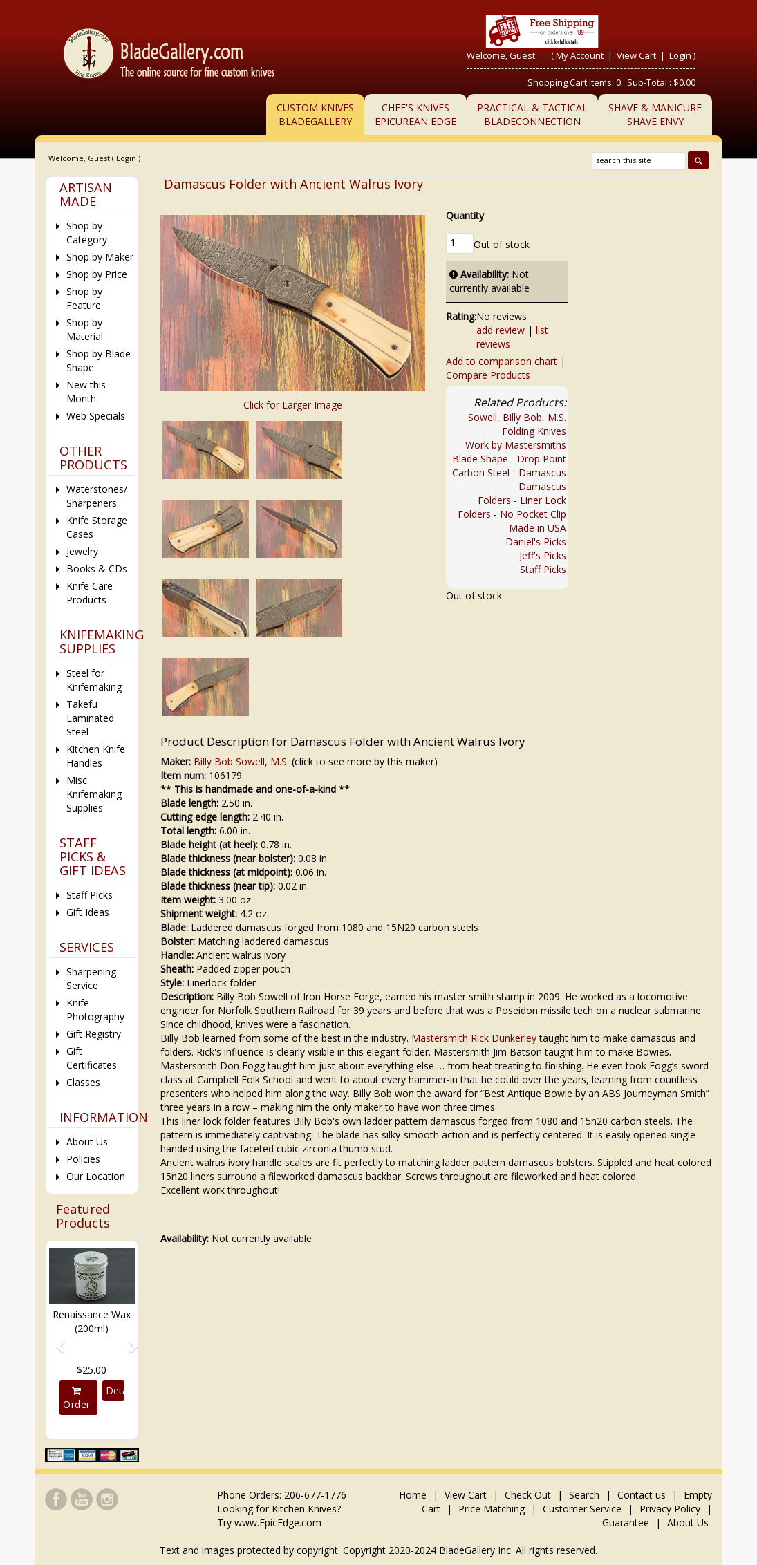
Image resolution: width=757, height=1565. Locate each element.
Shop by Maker (99, 256)
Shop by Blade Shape (98, 360)
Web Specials (95, 415)
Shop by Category (86, 232)
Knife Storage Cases (96, 527)
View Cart (637, 55)
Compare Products (488, 375)
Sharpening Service (91, 978)
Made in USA (537, 527)
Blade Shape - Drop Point (509, 458)
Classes (83, 1082)
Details (115, 1390)
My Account (580, 55)
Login (680, 55)
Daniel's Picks (535, 541)
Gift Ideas (87, 912)
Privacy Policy (669, 1508)
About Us (87, 1141)
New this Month (86, 391)
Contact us (641, 1494)
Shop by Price (96, 274)
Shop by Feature (84, 298)
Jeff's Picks (542, 555)
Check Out (528, 1494)
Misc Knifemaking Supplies (94, 794)
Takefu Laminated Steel (90, 717)
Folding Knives (534, 431)
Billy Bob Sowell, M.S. (241, 761)
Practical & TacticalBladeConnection (532, 114)
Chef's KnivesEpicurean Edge (415, 114)
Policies (83, 1158)
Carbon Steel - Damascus (509, 472)
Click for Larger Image (292, 404)
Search (584, 1494)
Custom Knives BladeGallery (315, 114)
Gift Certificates (91, 1057)
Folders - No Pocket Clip (512, 514)
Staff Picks (543, 569)
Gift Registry (93, 1033)
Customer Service (582, 1508)
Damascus (542, 486)
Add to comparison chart (501, 361)
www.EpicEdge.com (277, 1522)
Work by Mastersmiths (515, 444)
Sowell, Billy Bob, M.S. (517, 417)
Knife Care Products (89, 592)
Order (77, 1398)
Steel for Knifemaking (94, 679)
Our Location (95, 1176)
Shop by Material (84, 329)
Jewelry (82, 551)
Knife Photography (95, 1009)
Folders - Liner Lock (522, 500)
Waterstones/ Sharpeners (96, 495)
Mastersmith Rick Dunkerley (473, 1037)
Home (414, 1494)
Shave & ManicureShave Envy (655, 114)
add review (500, 330)
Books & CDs (96, 568)
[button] (55, 1340)
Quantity (465, 215)
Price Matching (491, 1508)
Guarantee (625, 1522)
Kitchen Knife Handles (95, 755)
